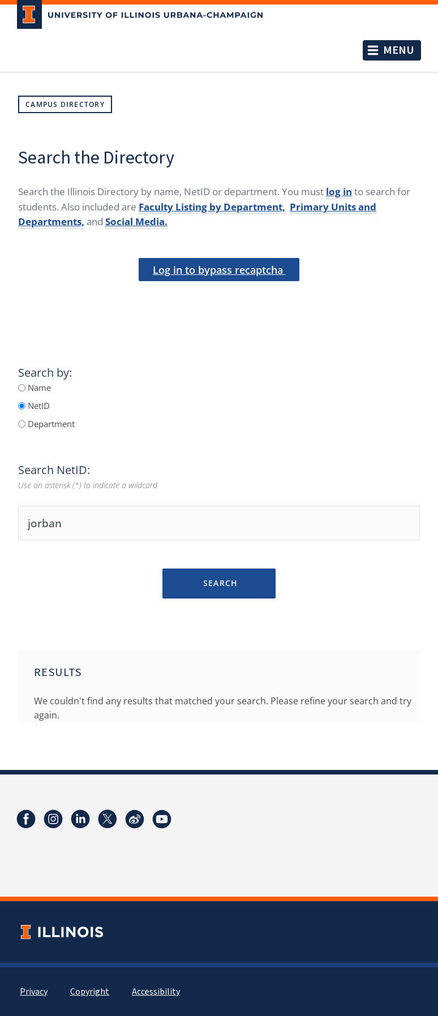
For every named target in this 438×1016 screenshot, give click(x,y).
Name (38, 387)
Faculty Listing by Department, (212, 206)
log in (339, 191)
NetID (37, 405)
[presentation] (219, 300)
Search (219, 583)
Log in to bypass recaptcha (219, 270)
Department (50, 423)
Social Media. (136, 221)
